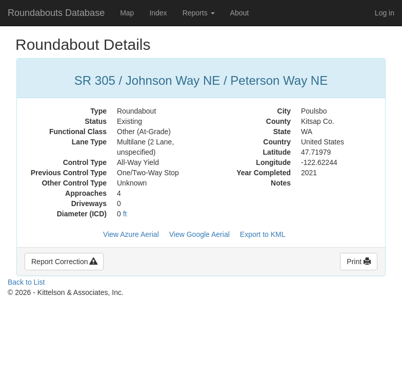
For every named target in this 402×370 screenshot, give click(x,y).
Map (127, 13)
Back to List (26, 282)
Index (158, 13)
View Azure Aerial (131, 234)
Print (359, 261)
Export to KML (263, 234)
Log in (384, 13)
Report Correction (64, 261)
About (239, 13)
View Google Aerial (199, 234)
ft (125, 214)
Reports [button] (199, 13)
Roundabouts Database (56, 13)
